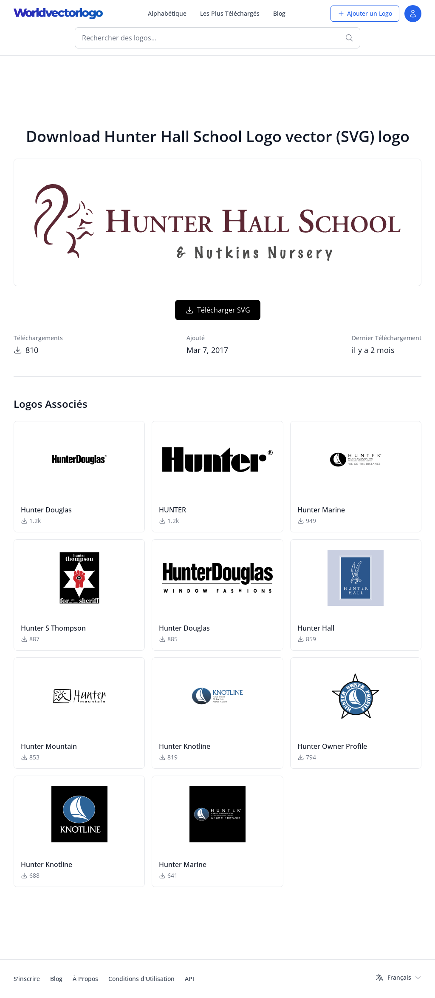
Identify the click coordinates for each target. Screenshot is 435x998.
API (189, 979)
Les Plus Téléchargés (230, 13)
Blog (279, 13)
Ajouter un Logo (365, 13)
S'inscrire (27, 979)
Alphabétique (167, 13)
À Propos (85, 979)
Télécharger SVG (217, 310)
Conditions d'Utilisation (141, 979)
